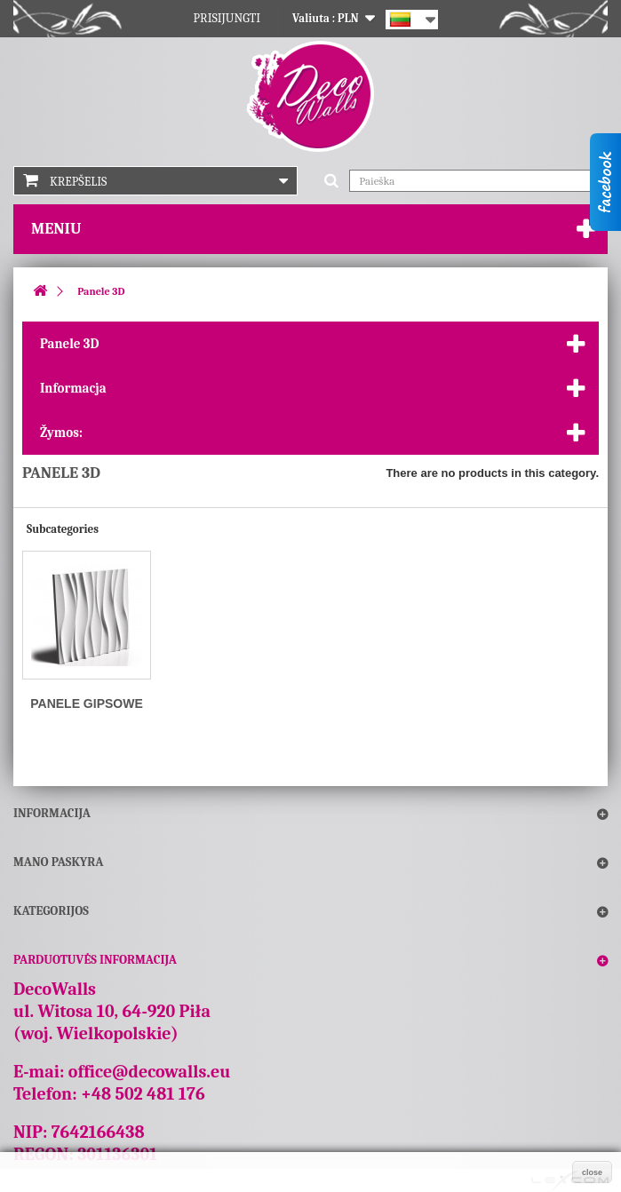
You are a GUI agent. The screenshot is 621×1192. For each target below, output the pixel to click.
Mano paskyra (58, 862)
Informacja (73, 388)
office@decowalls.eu (149, 1071)
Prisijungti (227, 18)
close (592, 1172)
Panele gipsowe (86, 703)
